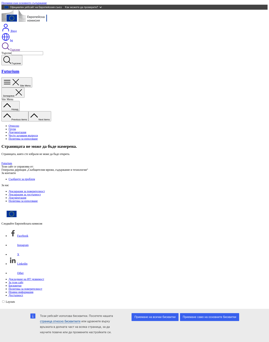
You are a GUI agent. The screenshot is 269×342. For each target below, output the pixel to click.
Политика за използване (23, 138)
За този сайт (16, 282)
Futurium (10, 71)
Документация (17, 132)
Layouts (10, 301)
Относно (14, 125)
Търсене (10, 49)
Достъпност (16, 295)
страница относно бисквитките (60, 321)
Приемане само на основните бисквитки (209, 317)
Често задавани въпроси (23, 135)
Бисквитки (15, 285)
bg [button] (7, 40)
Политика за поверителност (25, 288)
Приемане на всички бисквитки (155, 317)
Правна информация (21, 292)
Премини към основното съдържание (24, 2)
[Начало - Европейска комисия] (27, 21)
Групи (12, 129)
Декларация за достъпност (25, 194)
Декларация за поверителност (27, 191)
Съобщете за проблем (22, 179)
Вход (9, 30)
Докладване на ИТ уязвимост (26, 279)
